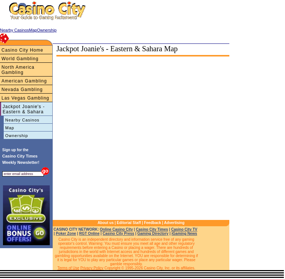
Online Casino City (116, 229)
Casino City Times (152, 229)
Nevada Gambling (22, 89)
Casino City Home (22, 50)
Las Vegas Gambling (25, 98)
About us (106, 223)
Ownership (16, 135)
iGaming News (184, 233)
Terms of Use (68, 268)
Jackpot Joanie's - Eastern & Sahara (24, 109)
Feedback (152, 223)
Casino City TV (184, 229)
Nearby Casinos (22, 120)
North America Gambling (18, 70)
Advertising (174, 223)
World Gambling (20, 58)
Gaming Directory (152, 233)
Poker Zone (66, 233)
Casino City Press (118, 233)
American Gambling (24, 81)
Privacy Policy (91, 268)
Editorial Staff (129, 223)
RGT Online (89, 233)
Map (9, 128)
